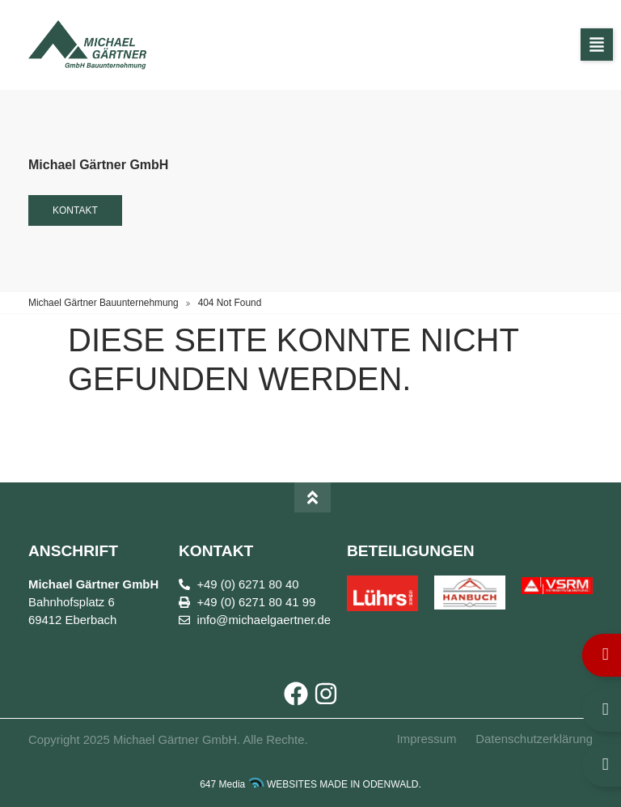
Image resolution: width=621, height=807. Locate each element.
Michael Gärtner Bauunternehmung (103, 302)
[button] (597, 44)
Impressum (427, 739)
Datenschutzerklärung (534, 739)
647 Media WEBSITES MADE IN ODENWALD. (310, 784)
